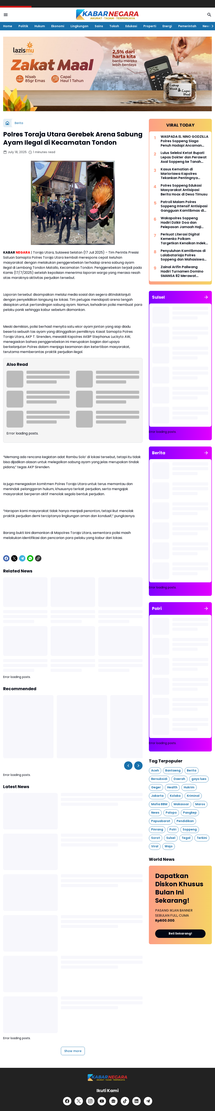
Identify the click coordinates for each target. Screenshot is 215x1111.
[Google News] (113, 1101)
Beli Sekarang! (180, 933)
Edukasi (131, 26)
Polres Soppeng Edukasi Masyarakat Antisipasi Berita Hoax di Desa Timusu (184, 190)
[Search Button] (209, 15)
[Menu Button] (5, 15)
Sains (99, 26)
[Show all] (206, 297)
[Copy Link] (38, 558)
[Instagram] (90, 1101)
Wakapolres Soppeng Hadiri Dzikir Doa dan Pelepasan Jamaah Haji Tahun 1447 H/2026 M (181, 222)
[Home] (7, 123)
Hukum (39, 26)
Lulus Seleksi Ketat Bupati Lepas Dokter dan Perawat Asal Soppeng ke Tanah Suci (184, 157)
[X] (14, 558)
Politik (23, 26)
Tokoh (114, 26)
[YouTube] (102, 1101)
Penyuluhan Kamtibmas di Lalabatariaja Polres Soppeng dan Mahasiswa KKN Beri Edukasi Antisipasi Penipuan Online (183, 255)
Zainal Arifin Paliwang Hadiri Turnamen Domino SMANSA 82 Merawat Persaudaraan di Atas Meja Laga (184, 271)
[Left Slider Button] (128, 765)
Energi (167, 26)
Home (7, 26)
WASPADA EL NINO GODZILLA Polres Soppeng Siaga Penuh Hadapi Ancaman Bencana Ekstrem (184, 141)
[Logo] (108, 1077)
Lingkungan (79, 26)
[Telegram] (22, 558)
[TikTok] (125, 1101)
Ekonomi (57, 26)
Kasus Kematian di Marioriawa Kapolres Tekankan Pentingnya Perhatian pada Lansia (180, 173)
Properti (149, 26)
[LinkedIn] (136, 1101)
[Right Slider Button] (211, 26)
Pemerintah (187, 26)
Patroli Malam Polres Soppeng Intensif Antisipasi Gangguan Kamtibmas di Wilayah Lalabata (184, 206)
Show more (72, 1051)
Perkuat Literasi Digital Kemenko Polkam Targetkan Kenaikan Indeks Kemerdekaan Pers (184, 238)
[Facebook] (6, 558)
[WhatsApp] (30, 558)
